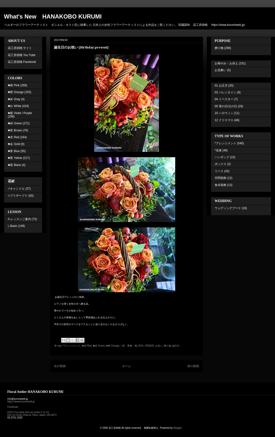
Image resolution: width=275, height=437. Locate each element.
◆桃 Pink (13, 85)
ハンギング (222, 157)
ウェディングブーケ (228, 208)
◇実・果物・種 (128, 345)
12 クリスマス (224, 120)
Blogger (178, 428)
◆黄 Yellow (15, 158)
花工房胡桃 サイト (20, 48)
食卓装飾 (220, 185)
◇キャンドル (16, 188)
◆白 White (14, 106)
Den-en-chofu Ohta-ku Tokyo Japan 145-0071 (32, 415)
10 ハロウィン (224, 113)
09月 (141, 345)
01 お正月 (221, 85)
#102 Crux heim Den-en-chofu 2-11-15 (28, 412)
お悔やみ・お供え (226, 63)
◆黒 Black (14, 165)
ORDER (149, 345)
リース (219, 171)
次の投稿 (60, 366)
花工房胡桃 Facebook (22, 62)
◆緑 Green (99, 345)
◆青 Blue (14, 151)
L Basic (12, 226)
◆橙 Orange (112, 345)
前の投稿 (193, 366)
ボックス (220, 164)
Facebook (12, 407)
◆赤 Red (87, 345)
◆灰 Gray (14, 99)
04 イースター (224, 99)
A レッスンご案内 (19, 219)
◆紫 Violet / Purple (20, 113)
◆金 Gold (14, 144)
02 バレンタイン (225, 92)
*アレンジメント (72, 345)
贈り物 (167, 345)
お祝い (158, 345)
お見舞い (220, 70)
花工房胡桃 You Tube (22, 55)
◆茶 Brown (15, 130)
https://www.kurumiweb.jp (21, 401)
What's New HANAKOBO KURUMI (53, 16)
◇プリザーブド (18, 195)
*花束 (218, 150)
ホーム (126, 366)
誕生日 (176, 345)
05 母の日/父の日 (226, 106)
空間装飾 (220, 178)
